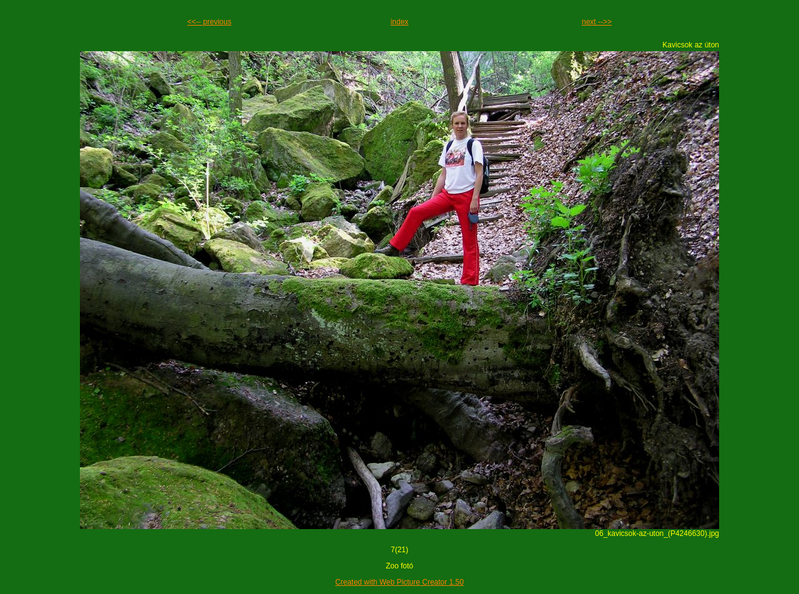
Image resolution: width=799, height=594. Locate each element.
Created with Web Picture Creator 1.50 (399, 582)
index (400, 21)
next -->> (597, 21)
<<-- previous (209, 21)
